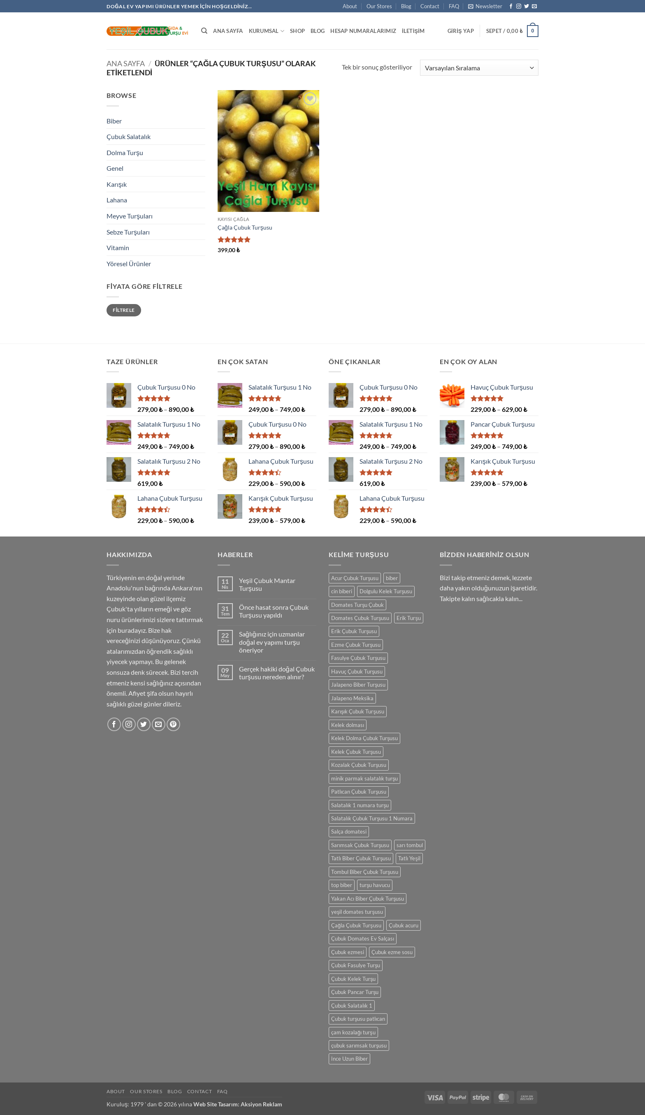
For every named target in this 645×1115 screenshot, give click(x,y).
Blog (406, 6)
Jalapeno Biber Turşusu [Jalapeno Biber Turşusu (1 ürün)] (358, 684)
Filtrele (124, 310)
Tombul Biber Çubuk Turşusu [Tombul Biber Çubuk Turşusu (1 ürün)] (364, 872)
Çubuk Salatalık (129, 136)
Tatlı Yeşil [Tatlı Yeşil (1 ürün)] (409, 858)
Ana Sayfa (228, 31)
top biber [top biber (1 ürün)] (341, 885)
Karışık (117, 184)
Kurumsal (267, 31)
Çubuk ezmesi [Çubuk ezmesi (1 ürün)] (347, 952)
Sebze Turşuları (128, 232)
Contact (429, 6)
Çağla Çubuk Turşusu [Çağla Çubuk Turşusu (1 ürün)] (356, 925)
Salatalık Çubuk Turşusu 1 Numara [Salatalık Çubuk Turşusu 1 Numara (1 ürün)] (372, 818)
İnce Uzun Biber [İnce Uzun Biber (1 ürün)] (349, 1058)
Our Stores (379, 6)
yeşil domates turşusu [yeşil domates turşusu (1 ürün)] (357, 911)
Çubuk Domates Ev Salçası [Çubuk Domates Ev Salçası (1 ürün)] (362, 938)
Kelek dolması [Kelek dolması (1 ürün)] (347, 725)
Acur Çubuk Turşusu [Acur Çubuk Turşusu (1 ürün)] (354, 578)
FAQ (454, 6)
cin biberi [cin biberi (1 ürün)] (341, 591)
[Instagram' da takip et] (518, 6)
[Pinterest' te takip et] (173, 724)
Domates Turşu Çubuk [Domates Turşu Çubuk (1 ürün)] (357, 605)
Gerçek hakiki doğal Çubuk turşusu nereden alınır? (277, 673)
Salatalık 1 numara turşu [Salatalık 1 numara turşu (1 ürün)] (360, 805)
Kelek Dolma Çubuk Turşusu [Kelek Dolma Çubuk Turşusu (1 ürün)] (364, 738)
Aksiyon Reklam (261, 1104)
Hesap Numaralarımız (363, 31)
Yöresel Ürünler (129, 263)
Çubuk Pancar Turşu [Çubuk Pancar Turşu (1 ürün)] (354, 992)
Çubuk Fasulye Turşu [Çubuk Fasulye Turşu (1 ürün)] (355, 965)
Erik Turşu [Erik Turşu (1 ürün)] (408, 618)
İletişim (413, 31)
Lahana (117, 200)
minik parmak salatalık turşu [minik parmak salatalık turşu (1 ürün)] (364, 778)
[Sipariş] (479, 68)
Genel (115, 168)
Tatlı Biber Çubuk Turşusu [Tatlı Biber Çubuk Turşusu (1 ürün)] (361, 858)
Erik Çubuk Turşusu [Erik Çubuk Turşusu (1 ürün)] (354, 631)
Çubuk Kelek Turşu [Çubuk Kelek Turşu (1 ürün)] (353, 979)
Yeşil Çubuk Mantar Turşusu (267, 584)
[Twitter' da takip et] (526, 6)
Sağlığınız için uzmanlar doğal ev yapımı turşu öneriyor (272, 641)
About (350, 6)
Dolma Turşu (125, 152)
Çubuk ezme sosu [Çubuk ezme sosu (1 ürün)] (392, 952)
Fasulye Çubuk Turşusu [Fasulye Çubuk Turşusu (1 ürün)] (358, 658)
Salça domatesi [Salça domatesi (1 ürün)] (349, 831)
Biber (114, 121)
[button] (485, 6)
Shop (297, 31)
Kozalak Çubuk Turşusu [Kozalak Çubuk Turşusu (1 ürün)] (358, 765)
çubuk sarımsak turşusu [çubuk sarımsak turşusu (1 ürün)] (359, 1045)
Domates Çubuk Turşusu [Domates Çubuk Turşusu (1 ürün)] (360, 618)
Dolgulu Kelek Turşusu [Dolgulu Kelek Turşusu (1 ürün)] (386, 591)
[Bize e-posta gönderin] (534, 6)
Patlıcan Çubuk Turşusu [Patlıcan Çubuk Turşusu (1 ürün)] (358, 791)
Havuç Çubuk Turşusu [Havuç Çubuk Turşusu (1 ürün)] (357, 671)
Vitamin (118, 247)
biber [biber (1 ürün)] (392, 578)
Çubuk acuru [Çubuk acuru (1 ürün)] (403, 925)
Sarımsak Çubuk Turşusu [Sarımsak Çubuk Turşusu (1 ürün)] (360, 845)
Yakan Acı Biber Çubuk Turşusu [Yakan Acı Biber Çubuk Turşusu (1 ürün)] (367, 898)
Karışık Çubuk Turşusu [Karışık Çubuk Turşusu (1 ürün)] (357, 711)
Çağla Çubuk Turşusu (245, 227)
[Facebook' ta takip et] (510, 6)
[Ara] (204, 31)
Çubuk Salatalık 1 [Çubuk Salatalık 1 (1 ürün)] (351, 1005)
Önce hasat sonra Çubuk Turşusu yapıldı (274, 611)
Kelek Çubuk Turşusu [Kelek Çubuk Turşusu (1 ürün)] (356, 751)
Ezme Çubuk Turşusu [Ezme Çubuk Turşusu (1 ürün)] (356, 644)
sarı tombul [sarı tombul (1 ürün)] (410, 845)
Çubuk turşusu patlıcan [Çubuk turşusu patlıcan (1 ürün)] (358, 1018)
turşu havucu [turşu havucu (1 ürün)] (375, 885)
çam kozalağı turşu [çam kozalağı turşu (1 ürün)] (353, 1032)
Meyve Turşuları (130, 216)
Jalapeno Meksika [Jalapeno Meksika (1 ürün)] (352, 698)
